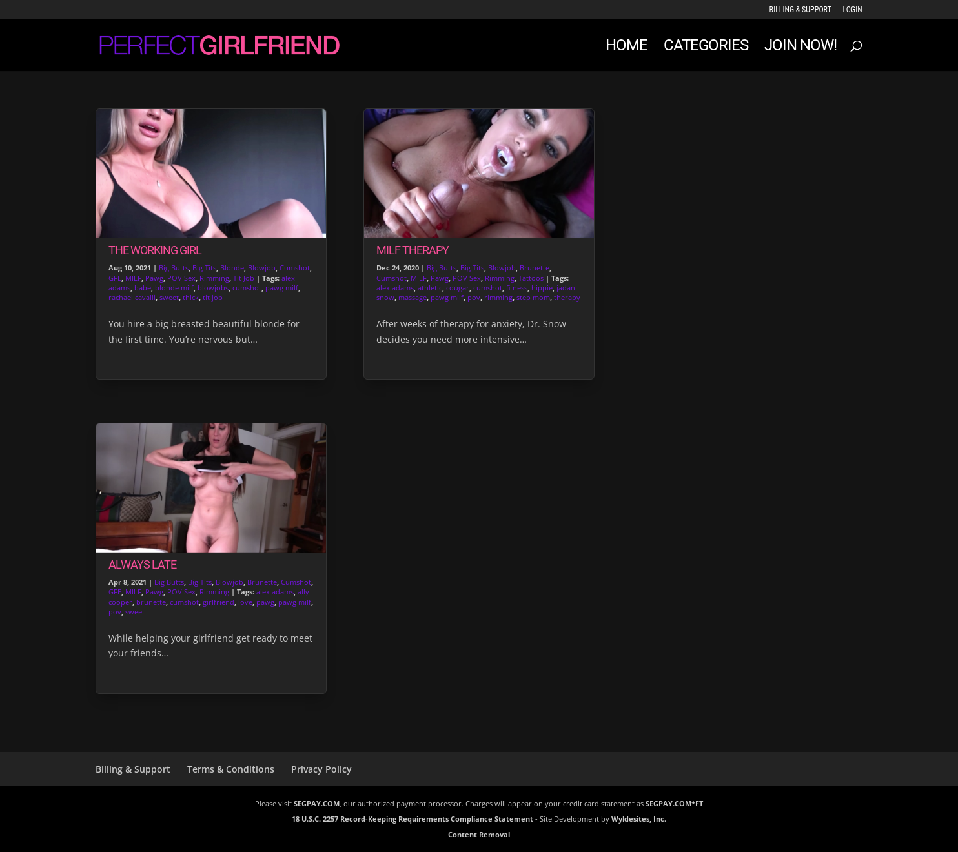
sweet (169, 297)
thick (191, 297)
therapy (567, 297)
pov (114, 611)
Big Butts (174, 267)
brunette (151, 602)
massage (412, 297)
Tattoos (531, 278)
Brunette (262, 582)
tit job (213, 297)
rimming (498, 297)
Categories (706, 47)
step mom (533, 297)
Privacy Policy (321, 769)
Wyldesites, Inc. (638, 819)
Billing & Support (800, 10)
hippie (542, 287)
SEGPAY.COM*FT (674, 803)
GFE (114, 278)
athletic (430, 287)
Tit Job (243, 278)
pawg (265, 602)
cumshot (246, 287)
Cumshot (295, 267)
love (245, 602)
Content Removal (479, 834)
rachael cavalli (132, 297)
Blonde (232, 267)
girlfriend (218, 602)
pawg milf (281, 287)
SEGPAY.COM (317, 803)
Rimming (214, 278)
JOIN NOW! (800, 47)
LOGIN (852, 10)
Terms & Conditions (230, 769)
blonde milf (174, 287)
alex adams (275, 591)
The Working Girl (154, 250)
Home (626, 47)
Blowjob (262, 267)
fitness (516, 287)
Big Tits (204, 267)
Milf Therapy (412, 250)
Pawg (154, 278)
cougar (457, 287)
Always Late (142, 564)
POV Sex (181, 278)
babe (142, 287)
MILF (133, 278)
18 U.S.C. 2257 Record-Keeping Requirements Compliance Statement (412, 819)
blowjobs (213, 287)
